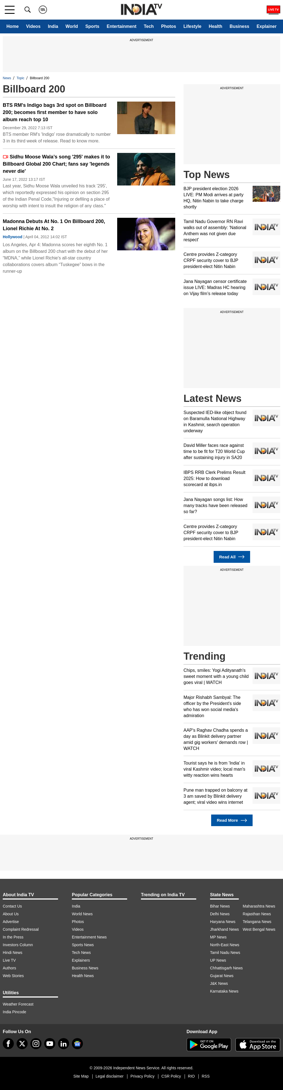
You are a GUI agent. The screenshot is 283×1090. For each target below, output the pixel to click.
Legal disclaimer (110, 1076)
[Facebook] (8, 1043)
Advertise (11, 921)
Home (12, 26)
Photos (168, 26)
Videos (33, 26)
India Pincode (14, 1012)
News (7, 78)
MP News (218, 937)
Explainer (267, 26)
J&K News (219, 983)
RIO (191, 1076)
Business (239, 26)
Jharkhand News (224, 929)
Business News (85, 968)
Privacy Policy (142, 1076)
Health (215, 26)
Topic (20, 78)
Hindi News (12, 952)
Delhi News (220, 914)
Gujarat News (222, 976)
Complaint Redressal (21, 929)
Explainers (81, 960)
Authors (9, 968)
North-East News (224, 945)
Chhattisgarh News (226, 968)
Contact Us (12, 906)
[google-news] (77, 1043)
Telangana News (257, 921)
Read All (232, 557)
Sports (92, 26)
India (53, 26)
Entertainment (122, 26)
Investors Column (18, 945)
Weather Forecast (18, 1004)
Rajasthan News (257, 914)
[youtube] (49, 1043)
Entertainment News (89, 937)
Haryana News (222, 921)
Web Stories (13, 976)
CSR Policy (171, 1076)
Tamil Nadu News (225, 952)
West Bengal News (259, 929)
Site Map (80, 1076)
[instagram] (35, 1043)
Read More (232, 820)
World (71, 26)
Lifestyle (192, 26)
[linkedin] (63, 1043)
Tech (149, 26)
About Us (11, 914)
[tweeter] (22, 1043)
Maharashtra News (259, 906)
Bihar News (220, 906)
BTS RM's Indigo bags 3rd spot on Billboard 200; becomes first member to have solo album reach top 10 (54, 112)
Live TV (9, 960)
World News (82, 914)
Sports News (83, 945)
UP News (218, 960)
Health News (83, 976)
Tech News (81, 952)
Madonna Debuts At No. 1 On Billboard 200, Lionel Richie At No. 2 (54, 225)
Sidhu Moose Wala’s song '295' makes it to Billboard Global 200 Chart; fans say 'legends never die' (56, 164)
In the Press (13, 937)
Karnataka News (224, 991)
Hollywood (12, 237)
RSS (206, 1076)
